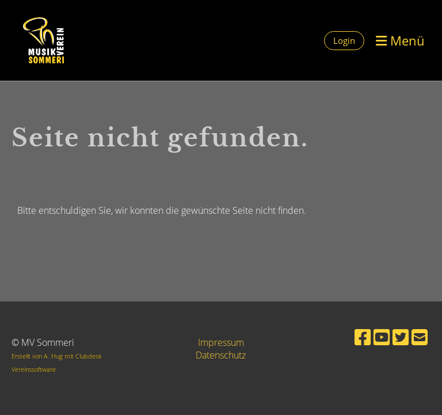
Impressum (221, 342)
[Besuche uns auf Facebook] (363, 337)
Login (344, 40)
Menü (400, 40)
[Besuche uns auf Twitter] (401, 337)
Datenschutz (221, 355)
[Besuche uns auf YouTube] (382, 337)
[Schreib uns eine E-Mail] (419, 337)
